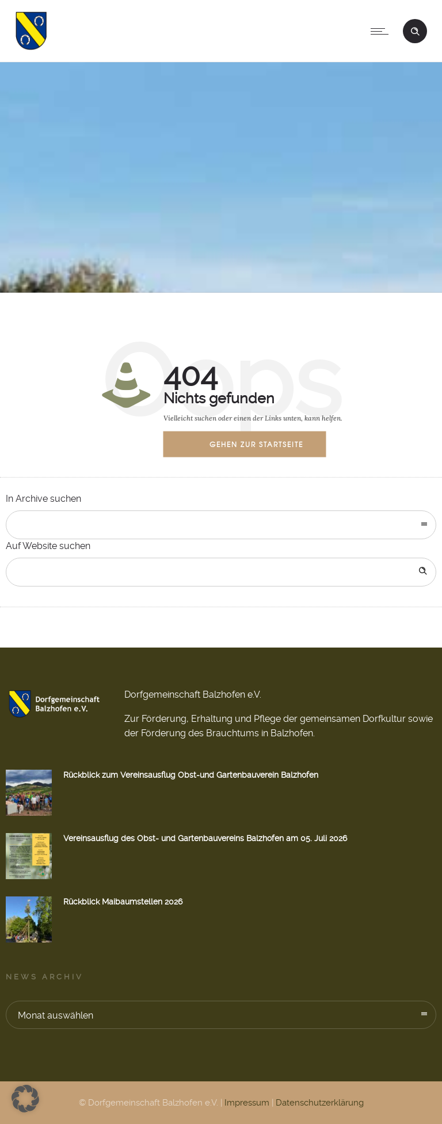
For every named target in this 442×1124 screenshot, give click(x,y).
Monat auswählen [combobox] (55, 1015)
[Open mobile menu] (382, 31)
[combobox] (221, 524)
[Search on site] (221, 572)
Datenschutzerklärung (320, 1102)
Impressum (246, 1102)
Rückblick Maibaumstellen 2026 (122, 901)
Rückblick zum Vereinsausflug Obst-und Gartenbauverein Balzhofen (190, 774)
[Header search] (415, 30)
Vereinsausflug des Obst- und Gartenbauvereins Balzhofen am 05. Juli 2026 (205, 838)
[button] (25, 1098)
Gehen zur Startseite (256, 443)
